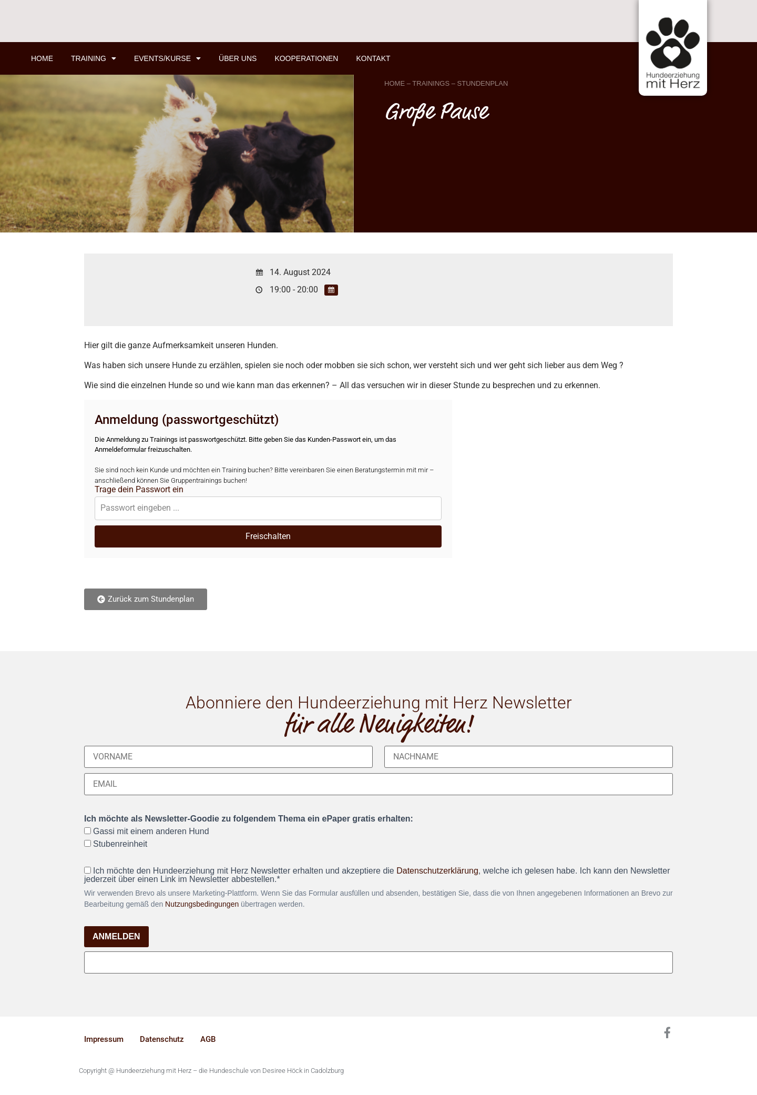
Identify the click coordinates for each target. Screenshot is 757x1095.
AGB (208, 1039)
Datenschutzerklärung (437, 870)
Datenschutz (162, 1039)
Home (42, 58)
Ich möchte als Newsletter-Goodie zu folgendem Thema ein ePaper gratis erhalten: (248, 819)
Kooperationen (306, 58)
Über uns (238, 58)
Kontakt (373, 58)
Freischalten (268, 536)
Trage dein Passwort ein (139, 489)
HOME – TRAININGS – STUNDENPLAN (446, 83)
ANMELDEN (116, 936)
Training (93, 58)
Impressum (104, 1039)
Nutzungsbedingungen (202, 904)
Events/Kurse (167, 58)
